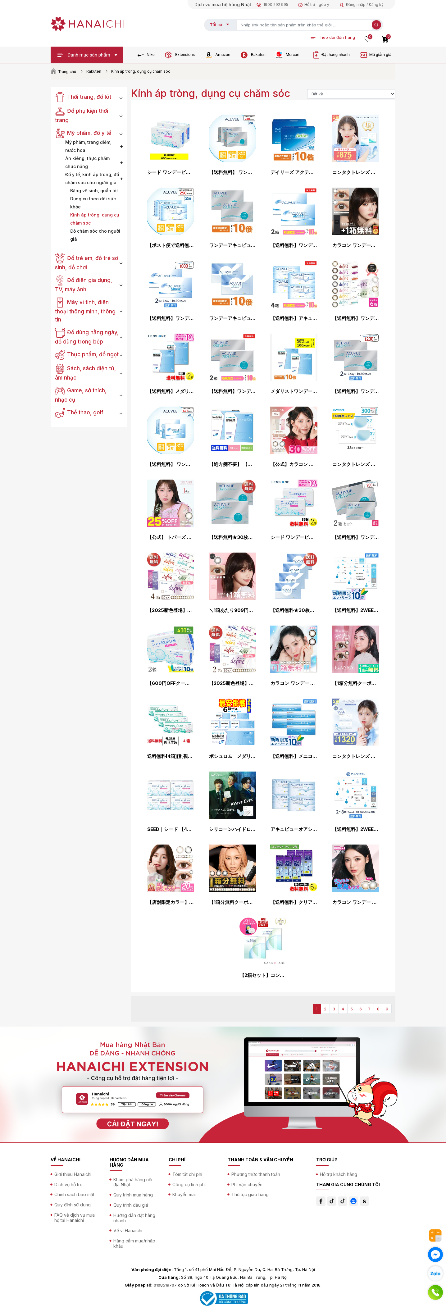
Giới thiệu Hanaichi (72, 1174)
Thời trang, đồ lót (83, 97)
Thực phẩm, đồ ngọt (87, 354)
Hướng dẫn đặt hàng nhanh (134, 1218)
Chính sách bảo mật (74, 1194)
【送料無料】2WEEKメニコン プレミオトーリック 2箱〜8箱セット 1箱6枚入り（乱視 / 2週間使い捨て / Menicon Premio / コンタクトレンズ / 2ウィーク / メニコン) (355, 829)
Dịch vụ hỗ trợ (68, 1184)
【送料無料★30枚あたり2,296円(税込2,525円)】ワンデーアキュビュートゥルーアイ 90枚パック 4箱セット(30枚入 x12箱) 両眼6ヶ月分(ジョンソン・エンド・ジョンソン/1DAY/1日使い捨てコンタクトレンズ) (294, 610)
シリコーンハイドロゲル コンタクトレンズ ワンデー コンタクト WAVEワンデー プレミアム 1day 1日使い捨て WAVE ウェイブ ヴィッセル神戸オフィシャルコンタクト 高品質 (232, 829)
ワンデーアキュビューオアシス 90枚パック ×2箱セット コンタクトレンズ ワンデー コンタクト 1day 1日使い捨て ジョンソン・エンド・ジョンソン (232, 245)
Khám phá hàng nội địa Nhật (132, 1182)
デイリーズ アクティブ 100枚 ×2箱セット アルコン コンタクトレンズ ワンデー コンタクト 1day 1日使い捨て (294, 172)
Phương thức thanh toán (255, 1174)
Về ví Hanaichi (127, 1230)
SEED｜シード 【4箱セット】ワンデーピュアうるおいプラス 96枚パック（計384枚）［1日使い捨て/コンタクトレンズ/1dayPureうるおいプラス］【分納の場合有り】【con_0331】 (170, 829)
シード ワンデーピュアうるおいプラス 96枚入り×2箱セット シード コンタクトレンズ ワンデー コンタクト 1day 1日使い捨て (170, 172)
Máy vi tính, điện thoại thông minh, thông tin (85, 311)
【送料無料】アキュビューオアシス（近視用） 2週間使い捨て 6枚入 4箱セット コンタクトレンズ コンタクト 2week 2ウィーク (294, 318)
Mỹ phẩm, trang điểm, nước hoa (88, 146)
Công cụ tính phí (189, 1184)
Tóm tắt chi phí (187, 1174)
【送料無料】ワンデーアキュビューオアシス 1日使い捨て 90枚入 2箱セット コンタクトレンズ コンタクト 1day (355, 391)
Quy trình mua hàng (133, 1194)
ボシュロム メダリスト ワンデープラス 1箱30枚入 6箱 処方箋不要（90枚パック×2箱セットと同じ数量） (232, 756)
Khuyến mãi (184, 1194)
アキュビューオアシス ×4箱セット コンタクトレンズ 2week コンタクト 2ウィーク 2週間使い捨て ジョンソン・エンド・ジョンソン (294, 829)
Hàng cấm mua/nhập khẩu (134, 1243)
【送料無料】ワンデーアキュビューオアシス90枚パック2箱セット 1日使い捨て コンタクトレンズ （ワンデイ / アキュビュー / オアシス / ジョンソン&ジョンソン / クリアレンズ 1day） (232, 391)
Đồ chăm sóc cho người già (95, 235)
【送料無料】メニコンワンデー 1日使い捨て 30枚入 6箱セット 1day (294, 756)
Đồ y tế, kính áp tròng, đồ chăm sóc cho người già (92, 178)
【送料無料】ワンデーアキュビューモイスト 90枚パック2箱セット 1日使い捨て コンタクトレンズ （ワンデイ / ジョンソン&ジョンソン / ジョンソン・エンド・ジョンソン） (294, 245)
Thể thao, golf (79, 412)
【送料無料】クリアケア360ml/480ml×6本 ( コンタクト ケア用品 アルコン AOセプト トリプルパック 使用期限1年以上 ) (294, 902)
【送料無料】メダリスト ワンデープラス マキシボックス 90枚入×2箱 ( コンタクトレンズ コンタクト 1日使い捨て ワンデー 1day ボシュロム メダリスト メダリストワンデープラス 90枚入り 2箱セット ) (170, 391)
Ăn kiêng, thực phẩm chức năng (87, 162)
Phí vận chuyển (246, 1184)
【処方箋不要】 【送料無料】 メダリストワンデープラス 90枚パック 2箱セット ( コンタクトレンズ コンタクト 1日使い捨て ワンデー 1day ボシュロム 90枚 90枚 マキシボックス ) (232, 464)
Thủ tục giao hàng (250, 1194)
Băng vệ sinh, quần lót (94, 190)
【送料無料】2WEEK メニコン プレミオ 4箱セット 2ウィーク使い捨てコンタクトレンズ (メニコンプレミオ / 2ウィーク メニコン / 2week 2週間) (355, 610)
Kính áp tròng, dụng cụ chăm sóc (94, 219)
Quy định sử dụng (72, 1204)
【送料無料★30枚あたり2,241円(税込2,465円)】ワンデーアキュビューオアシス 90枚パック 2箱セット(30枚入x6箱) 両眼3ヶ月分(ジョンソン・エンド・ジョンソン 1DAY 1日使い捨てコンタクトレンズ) (232, 537)
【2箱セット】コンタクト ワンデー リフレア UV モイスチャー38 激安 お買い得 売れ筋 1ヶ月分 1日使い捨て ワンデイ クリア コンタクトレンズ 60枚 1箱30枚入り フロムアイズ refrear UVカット (263, 975)
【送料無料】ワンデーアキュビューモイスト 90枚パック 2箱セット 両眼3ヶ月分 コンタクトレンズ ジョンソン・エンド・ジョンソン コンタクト (170, 318)
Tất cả (216, 24)
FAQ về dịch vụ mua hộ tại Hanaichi (74, 1217)
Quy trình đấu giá (130, 1205)
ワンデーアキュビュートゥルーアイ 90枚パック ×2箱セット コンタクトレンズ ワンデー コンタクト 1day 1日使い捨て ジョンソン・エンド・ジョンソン (232, 318)
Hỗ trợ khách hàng (338, 1174)
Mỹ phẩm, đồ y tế (83, 133)
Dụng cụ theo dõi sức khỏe (93, 202)
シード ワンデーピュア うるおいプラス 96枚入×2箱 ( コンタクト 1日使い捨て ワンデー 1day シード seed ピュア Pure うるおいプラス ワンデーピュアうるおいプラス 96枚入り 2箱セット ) (294, 537)
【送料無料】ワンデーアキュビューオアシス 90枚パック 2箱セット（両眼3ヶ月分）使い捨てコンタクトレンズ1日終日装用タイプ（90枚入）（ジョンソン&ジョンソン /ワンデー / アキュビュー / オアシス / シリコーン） (355, 537)
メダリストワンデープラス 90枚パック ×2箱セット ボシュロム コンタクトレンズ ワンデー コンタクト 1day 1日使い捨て (294, 391)
